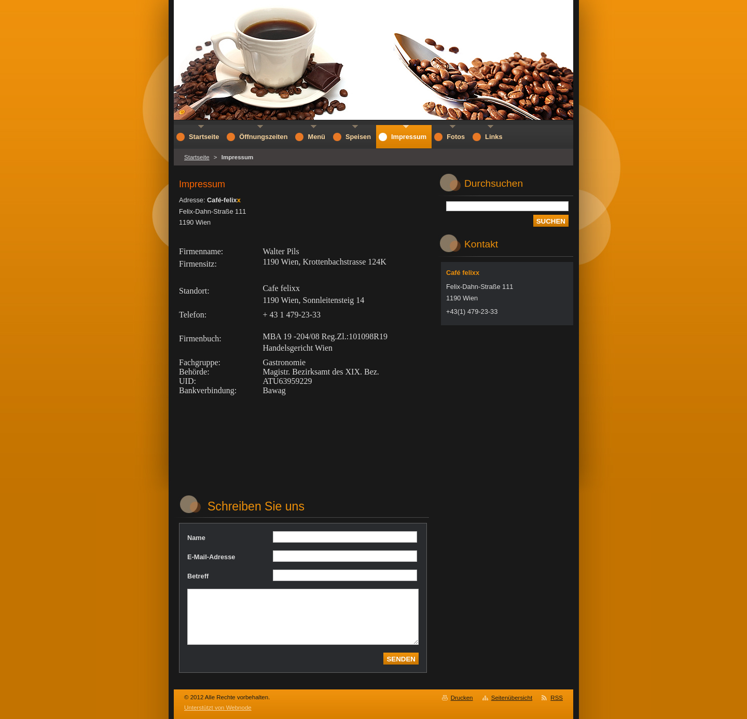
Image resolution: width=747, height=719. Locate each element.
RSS (556, 698)
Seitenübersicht (511, 698)
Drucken (462, 698)
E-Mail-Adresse (211, 557)
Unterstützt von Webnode (218, 707)
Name (196, 538)
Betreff (198, 576)
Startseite (197, 157)
